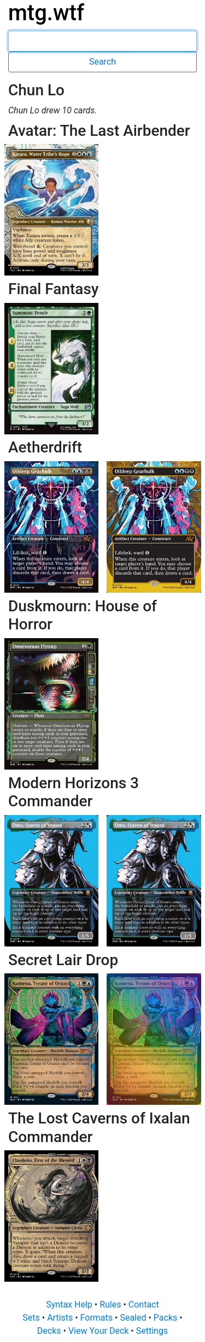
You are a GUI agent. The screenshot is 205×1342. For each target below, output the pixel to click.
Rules (111, 1304)
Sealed (134, 1317)
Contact (143, 1304)
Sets (32, 1317)
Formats (97, 1317)
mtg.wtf (46, 13)
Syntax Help (70, 1304)
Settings (152, 1331)
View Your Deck (99, 1331)
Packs (166, 1317)
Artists (61, 1317)
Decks (50, 1331)
